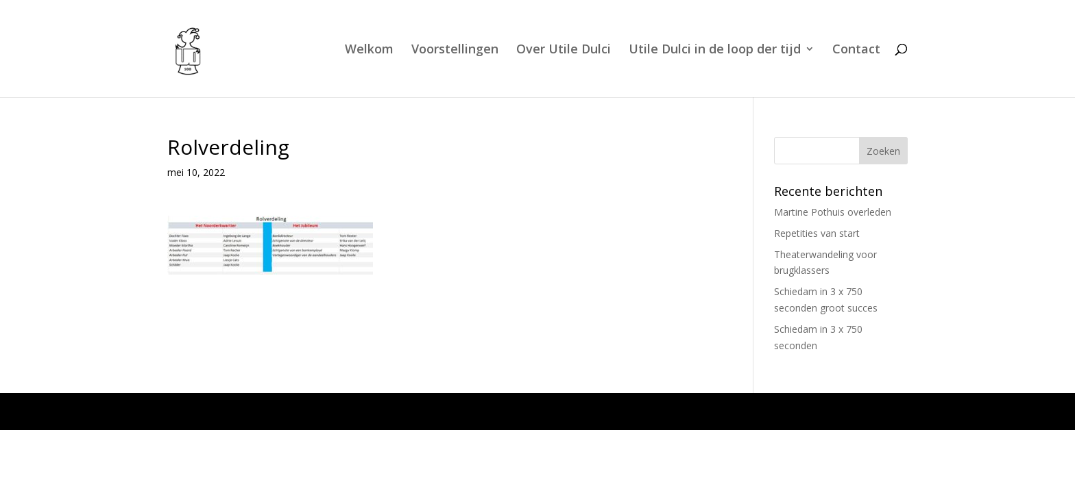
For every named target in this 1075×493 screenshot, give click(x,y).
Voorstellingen (454, 50)
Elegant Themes (285, 411)
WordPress (447, 411)
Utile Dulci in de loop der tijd (715, 50)
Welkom (369, 50)
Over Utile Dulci (563, 50)
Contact (856, 50)
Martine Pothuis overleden (832, 211)
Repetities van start (817, 233)
